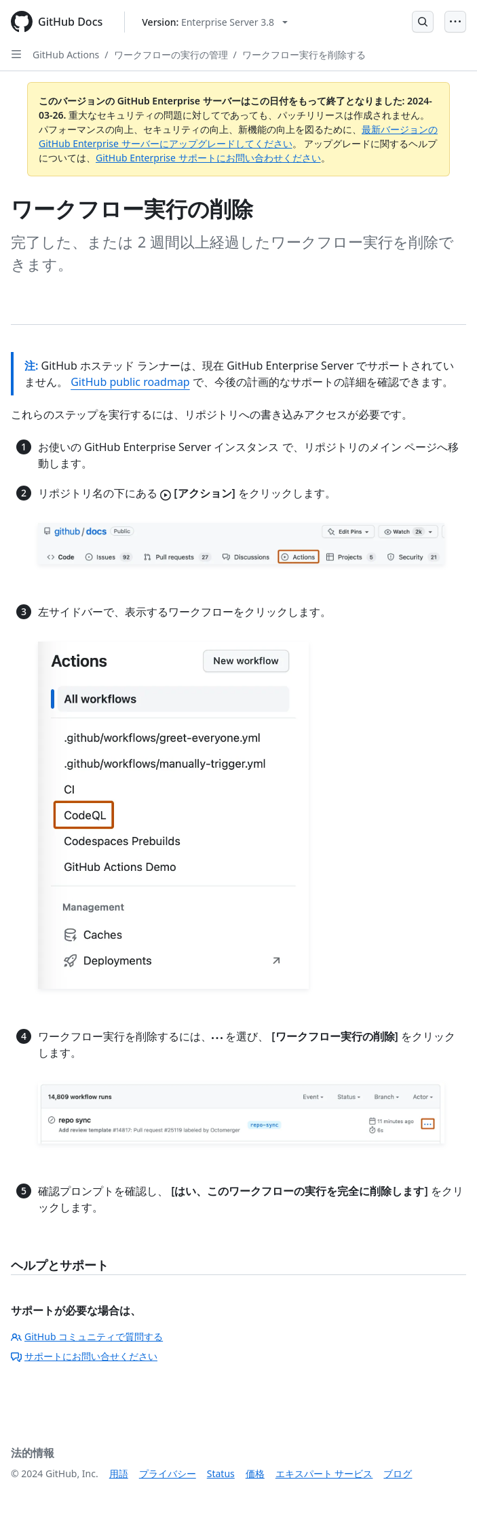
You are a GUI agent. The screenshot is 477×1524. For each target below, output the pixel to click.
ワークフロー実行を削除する (304, 54)
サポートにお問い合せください (84, 1356)
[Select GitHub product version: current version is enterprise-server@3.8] (215, 22)
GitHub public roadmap (130, 381)
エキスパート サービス (324, 1473)
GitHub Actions (66, 54)
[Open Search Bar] (423, 22)
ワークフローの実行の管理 (171, 54)
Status (221, 1473)
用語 (118, 1473)
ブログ (397, 1473)
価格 (255, 1473)
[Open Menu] (455, 22)
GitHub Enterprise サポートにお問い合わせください (208, 157)
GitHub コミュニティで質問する (87, 1336)
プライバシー (167, 1473)
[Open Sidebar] (16, 54)
